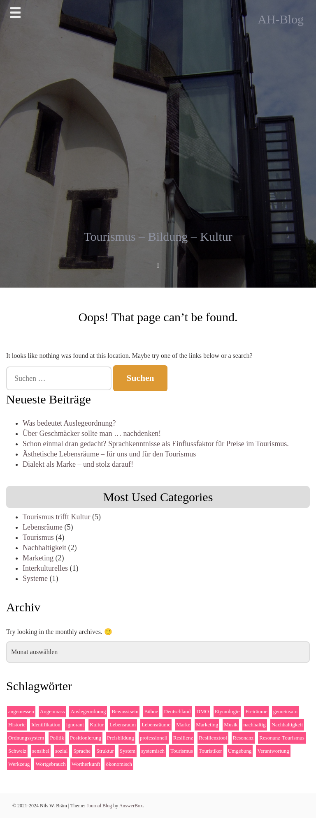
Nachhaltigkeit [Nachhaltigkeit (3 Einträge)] (287, 724)
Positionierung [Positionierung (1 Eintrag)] (85, 738)
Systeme (35, 578)
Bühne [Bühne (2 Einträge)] (151, 711)
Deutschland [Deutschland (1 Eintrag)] (177, 711)
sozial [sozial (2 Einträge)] (61, 751)
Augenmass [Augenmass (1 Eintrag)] (52, 711)
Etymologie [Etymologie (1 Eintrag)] (227, 711)
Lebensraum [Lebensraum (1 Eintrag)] (122, 724)
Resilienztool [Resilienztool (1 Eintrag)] (213, 738)
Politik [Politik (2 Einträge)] (57, 738)
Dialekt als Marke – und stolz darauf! (78, 464)
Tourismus (38, 537)
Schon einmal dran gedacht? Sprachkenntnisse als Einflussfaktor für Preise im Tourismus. (156, 444)
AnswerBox (131, 806)
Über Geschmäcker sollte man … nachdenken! (92, 433)
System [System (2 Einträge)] (127, 751)
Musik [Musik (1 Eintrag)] (230, 724)
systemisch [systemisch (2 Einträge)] (153, 751)
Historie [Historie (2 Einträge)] (17, 724)
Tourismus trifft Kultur (56, 517)
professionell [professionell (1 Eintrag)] (153, 738)
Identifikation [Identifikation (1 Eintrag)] (45, 724)
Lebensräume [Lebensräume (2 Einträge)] (156, 724)
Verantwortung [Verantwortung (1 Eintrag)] (273, 751)
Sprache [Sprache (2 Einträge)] (82, 751)
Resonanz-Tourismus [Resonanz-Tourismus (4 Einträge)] (281, 738)
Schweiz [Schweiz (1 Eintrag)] (17, 751)
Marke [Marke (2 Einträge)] (183, 724)
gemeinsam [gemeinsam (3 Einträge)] (285, 711)
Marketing (38, 558)
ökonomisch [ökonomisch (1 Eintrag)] (119, 764)
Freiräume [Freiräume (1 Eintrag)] (256, 711)
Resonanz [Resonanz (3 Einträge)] (243, 738)
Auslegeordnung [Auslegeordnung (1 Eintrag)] (88, 711)
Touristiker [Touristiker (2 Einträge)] (210, 751)
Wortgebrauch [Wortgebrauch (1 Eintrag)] (50, 764)
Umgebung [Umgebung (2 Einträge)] (240, 751)
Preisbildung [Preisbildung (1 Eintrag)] (120, 738)
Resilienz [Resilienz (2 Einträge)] (183, 738)
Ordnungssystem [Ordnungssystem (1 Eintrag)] (26, 738)
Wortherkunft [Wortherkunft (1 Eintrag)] (86, 764)
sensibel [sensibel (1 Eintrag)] (40, 751)
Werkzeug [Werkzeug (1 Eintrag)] (19, 764)
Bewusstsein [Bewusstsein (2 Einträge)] (125, 711)
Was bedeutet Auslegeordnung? (69, 423)
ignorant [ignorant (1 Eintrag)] (75, 724)
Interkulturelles (45, 568)
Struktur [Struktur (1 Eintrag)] (105, 751)
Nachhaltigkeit (44, 548)
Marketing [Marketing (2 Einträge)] (207, 724)
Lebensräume (43, 527)
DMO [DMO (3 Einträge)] (202, 711)
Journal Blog (100, 806)
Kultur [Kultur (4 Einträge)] (97, 724)
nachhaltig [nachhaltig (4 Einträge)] (255, 724)
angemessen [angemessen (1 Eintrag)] (21, 711)
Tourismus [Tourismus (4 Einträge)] (181, 751)
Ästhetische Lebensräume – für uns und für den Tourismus (109, 454)
